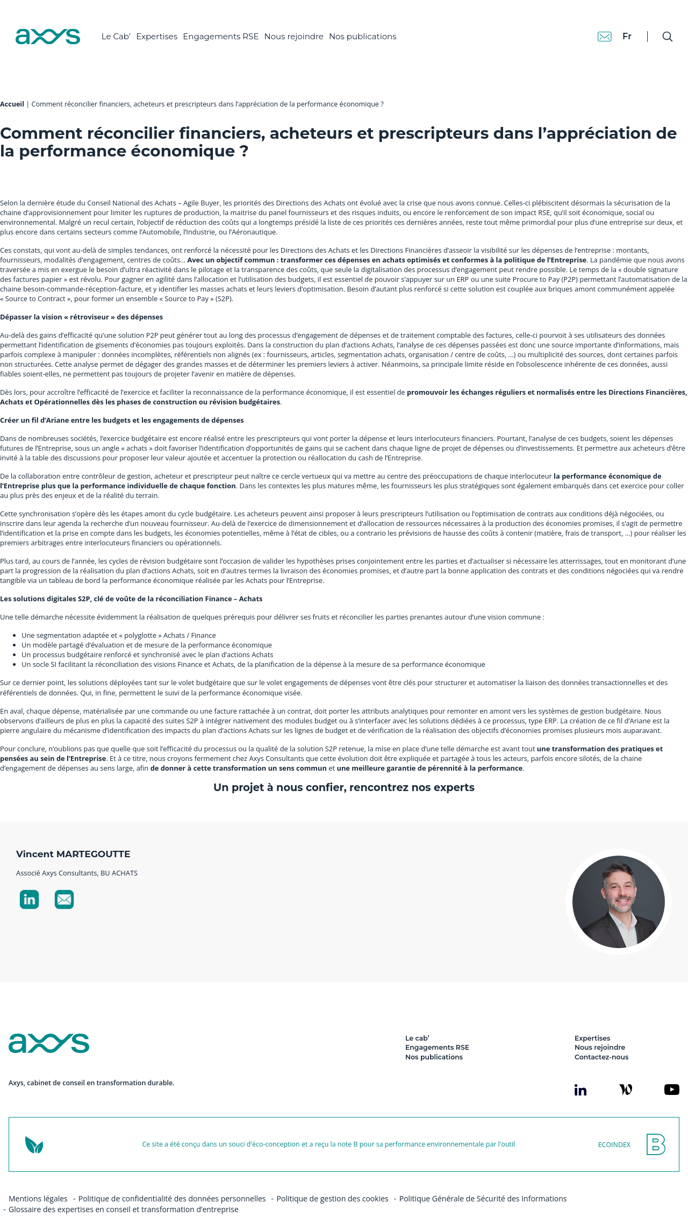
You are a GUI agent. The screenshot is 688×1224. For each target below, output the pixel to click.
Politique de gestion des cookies (333, 1180)
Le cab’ (417, 1019)
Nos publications (372, 27)
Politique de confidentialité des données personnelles (172, 1180)
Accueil (12, 85)
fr (615, 27)
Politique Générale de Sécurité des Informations (483, 1180)
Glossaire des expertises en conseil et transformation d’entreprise (124, 1190)
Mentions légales (38, 1180)
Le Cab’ (125, 27)
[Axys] (57, 27)
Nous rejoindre (303, 27)
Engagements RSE (230, 27)
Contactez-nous (601, 1038)
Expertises (166, 27)
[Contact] (593, 27)
